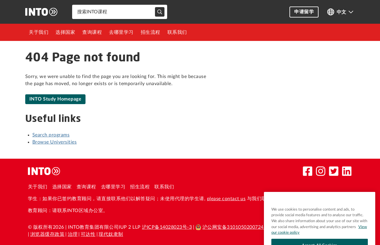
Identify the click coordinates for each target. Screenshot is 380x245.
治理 (72, 234)
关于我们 (38, 32)
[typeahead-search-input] (159, 12)
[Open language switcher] (340, 12)
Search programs (50, 135)
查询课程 (92, 32)
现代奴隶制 (111, 234)
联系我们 (177, 32)
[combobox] (119, 12)
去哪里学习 (121, 32)
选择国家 (65, 32)
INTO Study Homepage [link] (55, 99)
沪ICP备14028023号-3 (167, 227)
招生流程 (150, 32)
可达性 (88, 234)
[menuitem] (38, 32)
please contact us (226, 198)
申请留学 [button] (304, 11)
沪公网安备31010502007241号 (233, 227)
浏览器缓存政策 (47, 234)
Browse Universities (54, 142)
